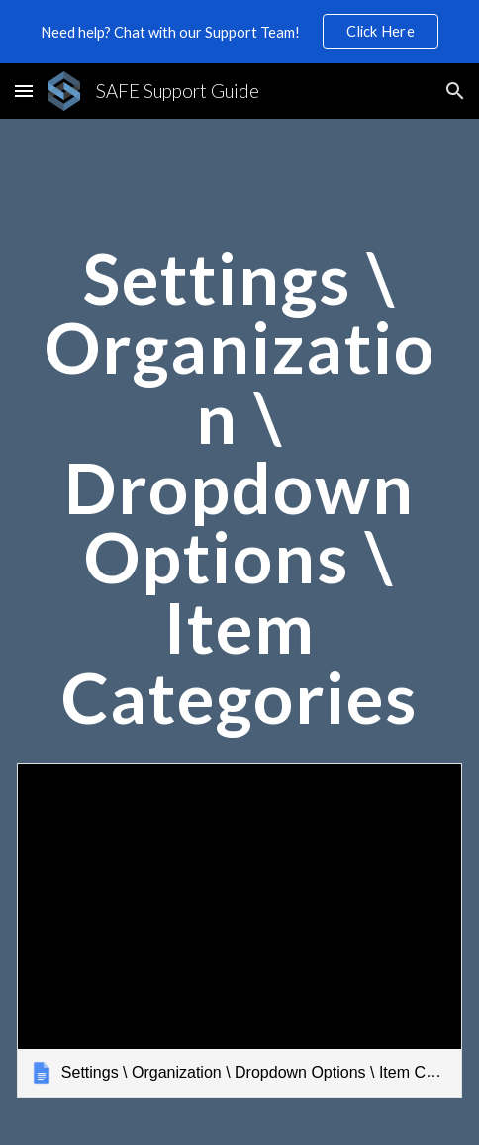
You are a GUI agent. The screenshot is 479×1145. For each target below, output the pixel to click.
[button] (24, 90)
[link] (239, 930)
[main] (239, 496)
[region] (239, 31)
